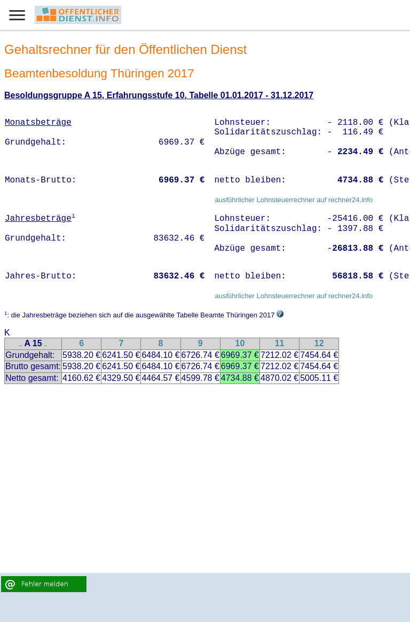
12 (319, 343)
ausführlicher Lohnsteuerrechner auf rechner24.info (294, 200)
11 (280, 343)
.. (20, 344)
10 (240, 343)
